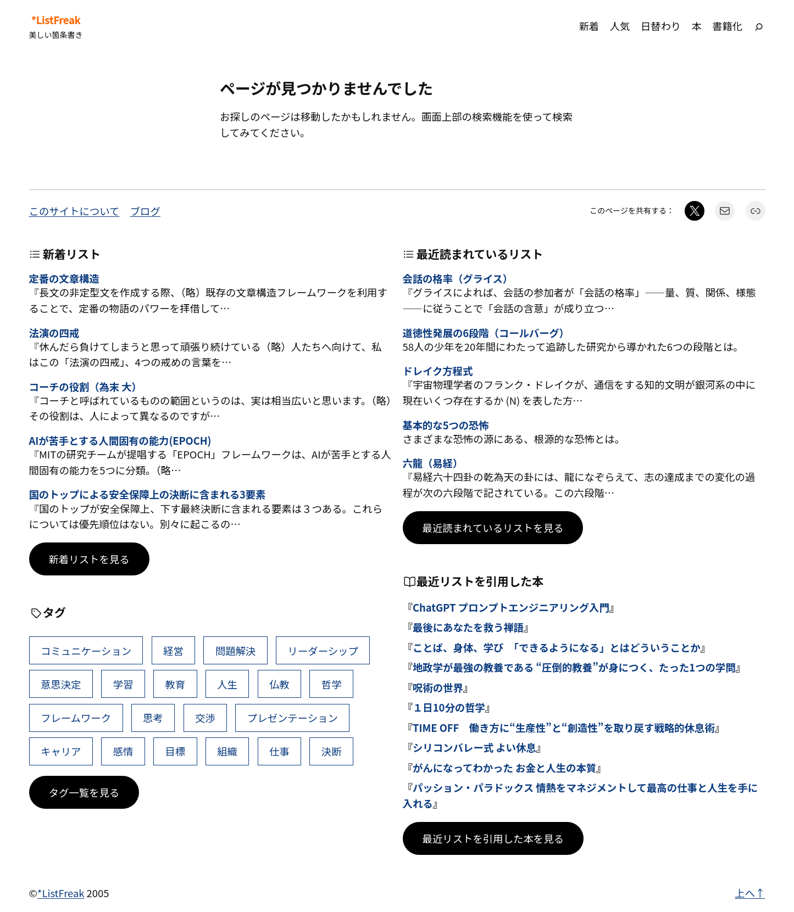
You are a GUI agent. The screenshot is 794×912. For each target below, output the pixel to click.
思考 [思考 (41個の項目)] (153, 717)
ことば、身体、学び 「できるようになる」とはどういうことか (557, 647)
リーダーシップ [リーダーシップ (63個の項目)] (322, 651)
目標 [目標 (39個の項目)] (175, 751)
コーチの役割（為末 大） (85, 387)
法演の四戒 (54, 333)
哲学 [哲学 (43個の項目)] (331, 684)
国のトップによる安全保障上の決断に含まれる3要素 (147, 494)
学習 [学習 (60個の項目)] (123, 684)
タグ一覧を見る (84, 792)
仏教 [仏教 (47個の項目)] (279, 684)
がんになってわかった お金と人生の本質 (504, 767)
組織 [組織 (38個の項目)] (227, 751)
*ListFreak (56, 19)
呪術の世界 (438, 687)
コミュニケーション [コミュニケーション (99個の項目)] (86, 651)
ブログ (145, 211)
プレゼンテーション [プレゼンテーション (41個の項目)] (292, 717)
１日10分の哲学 (449, 707)
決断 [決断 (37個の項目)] (331, 751)
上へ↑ (750, 893)
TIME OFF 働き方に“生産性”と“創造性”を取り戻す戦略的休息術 (564, 727)
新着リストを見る (89, 559)
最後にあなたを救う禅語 (468, 627)
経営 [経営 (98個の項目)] (173, 651)
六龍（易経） (433, 463)
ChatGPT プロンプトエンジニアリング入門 (511, 607)
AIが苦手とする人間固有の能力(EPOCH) (120, 440)
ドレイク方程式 (438, 371)
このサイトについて (74, 211)
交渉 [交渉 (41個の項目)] (205, 717)
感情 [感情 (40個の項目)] (123, 751)
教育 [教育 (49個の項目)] (175, 684)
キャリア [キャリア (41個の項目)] (61, 751)
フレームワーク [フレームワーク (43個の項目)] (76, 717)
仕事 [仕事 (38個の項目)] (279, 751)
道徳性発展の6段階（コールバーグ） (486, 333)
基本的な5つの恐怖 (446, 425)
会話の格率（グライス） (458, 278)
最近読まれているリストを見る (493, 528)
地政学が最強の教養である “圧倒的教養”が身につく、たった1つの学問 (574, 667)
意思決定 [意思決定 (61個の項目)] (61, 684)
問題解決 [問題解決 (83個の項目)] (235, 651)
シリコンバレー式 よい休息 (474, 747)
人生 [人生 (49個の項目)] (227, 684)
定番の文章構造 (64, 278)
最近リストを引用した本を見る (493, 838)
